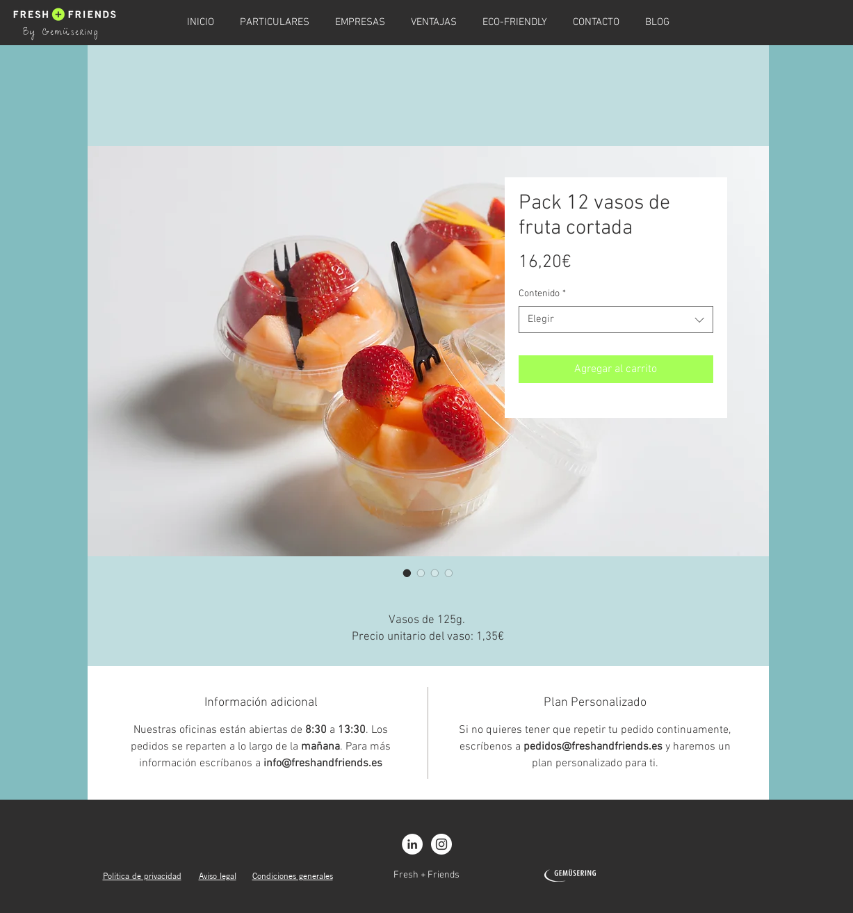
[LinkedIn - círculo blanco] (412, 844)
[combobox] (616, 319)
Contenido (542, 294)
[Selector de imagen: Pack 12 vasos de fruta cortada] (407, 573)
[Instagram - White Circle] (441, 844)
